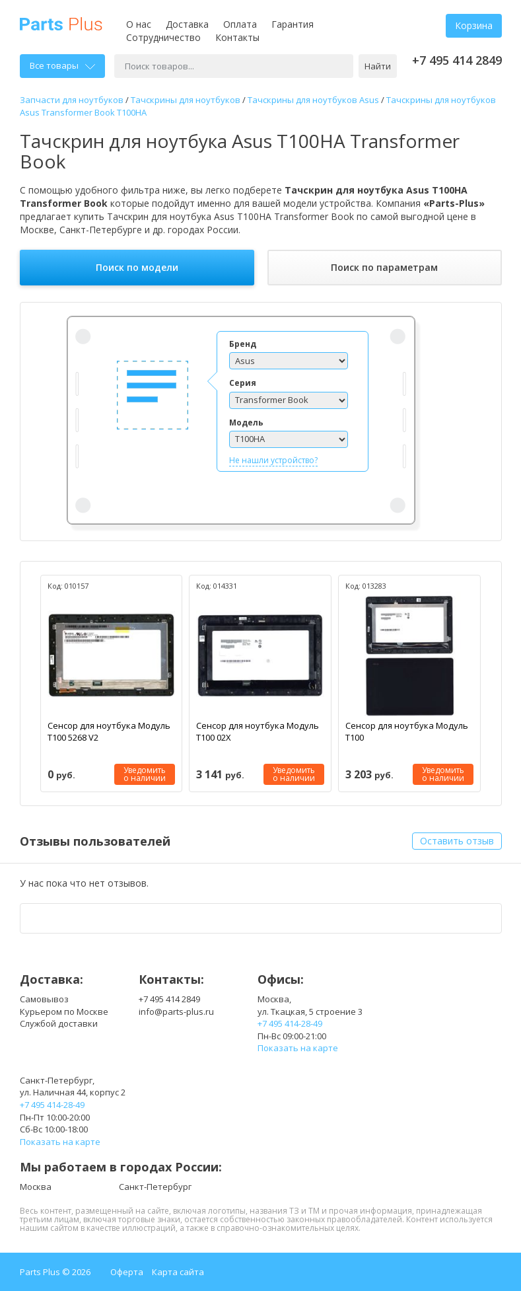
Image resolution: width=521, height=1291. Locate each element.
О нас (138, 24)
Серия (242, 382)
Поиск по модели (137, 267)
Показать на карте (298, 1048)
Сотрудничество (163, 37)
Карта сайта (178, 1272)
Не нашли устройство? (273, 460)
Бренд (242, 344)
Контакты (237, 37)
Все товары (62, 65)
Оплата (240, 24)
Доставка (187, 24)
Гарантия (292, 24)
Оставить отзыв (457, 840)
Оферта (126, 1272)
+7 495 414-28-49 (290, 1023)
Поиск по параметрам (384, 267)
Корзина (474, 25)
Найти (378, 66)
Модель (246, 422)
